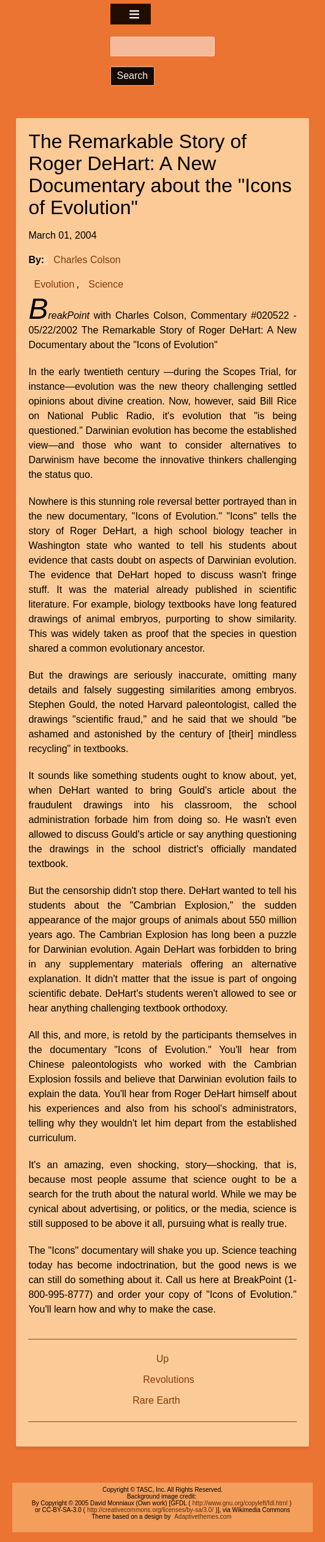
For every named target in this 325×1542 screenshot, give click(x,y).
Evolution (54, 284)
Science (105, 284)
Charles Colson (86, 260)
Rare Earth (156, 1400)
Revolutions (168, 1379)
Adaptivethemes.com (202, 1516)
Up (162, 1359)
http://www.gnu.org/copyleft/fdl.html (240, 1503)
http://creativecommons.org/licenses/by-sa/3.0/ (150, 1510)
